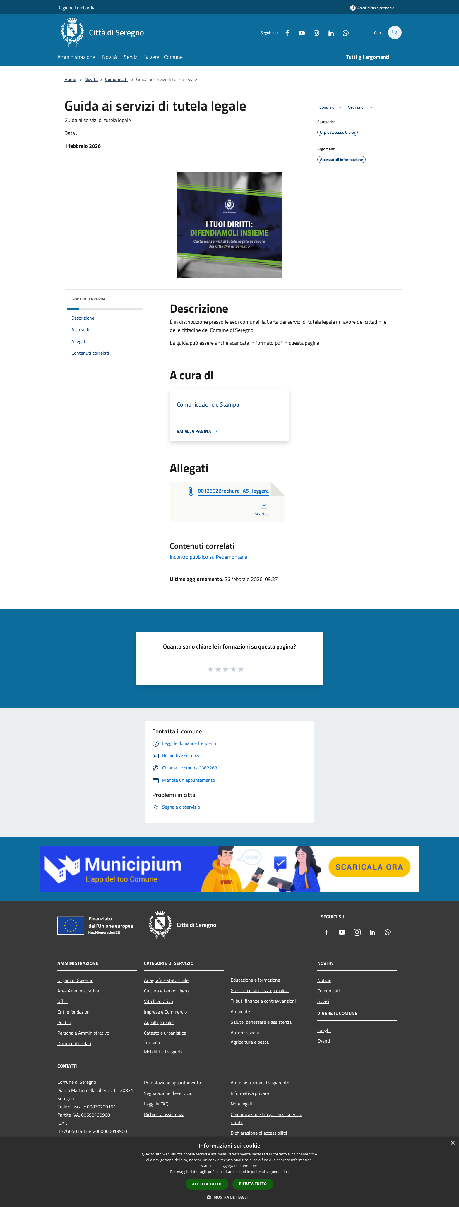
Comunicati (116, 79)
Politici (64, 1022)
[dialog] (229, 1172)
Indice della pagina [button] (88, 299)
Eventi (323, 1040)
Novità (91, 79)
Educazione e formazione (255, 979)
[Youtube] (298, 32)
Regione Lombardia (76, 7)
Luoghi (324, 1030)
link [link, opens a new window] (286, 1171)
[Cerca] (395, 32)
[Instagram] (313, 32)
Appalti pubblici (159, 1022)
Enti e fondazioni (74, 1011)
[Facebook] (284, 32)
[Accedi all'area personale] (372, 8)
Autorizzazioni (245, 1032)
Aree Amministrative (78, 990)
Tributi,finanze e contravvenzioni (263, 1000)
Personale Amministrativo (83, 1032)
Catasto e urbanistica (165, 1032)
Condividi (331, 107)
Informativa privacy (250, 1093)
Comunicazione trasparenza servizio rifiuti (266, 1118)
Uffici (62, 1001)
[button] (229, 1197)
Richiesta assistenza (164, 1114)
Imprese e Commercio (165, 1011)
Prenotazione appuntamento (172, 1082)
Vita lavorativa (158, 1001)
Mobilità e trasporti (163, 1051)
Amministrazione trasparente (260, 1082)
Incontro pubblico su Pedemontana (208, 557)
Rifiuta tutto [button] (253, 1183)
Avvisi (323, 1001)
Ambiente (240, 1011)
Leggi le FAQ (156, 1103)
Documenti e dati (74, 1043)
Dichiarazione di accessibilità (259, 1132)
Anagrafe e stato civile (166, 980)
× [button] (452, 1143)
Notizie (324, 980)
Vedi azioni (361, 107)
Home (70, 79)
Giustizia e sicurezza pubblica (260, 990)
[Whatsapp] (342, 32)
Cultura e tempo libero (166, 990)
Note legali (241, 1103)
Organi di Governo (75, 980)
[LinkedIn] (328, 32)
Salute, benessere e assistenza (261, 1022)
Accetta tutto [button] (207, 1184)
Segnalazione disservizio (168, 1093)
